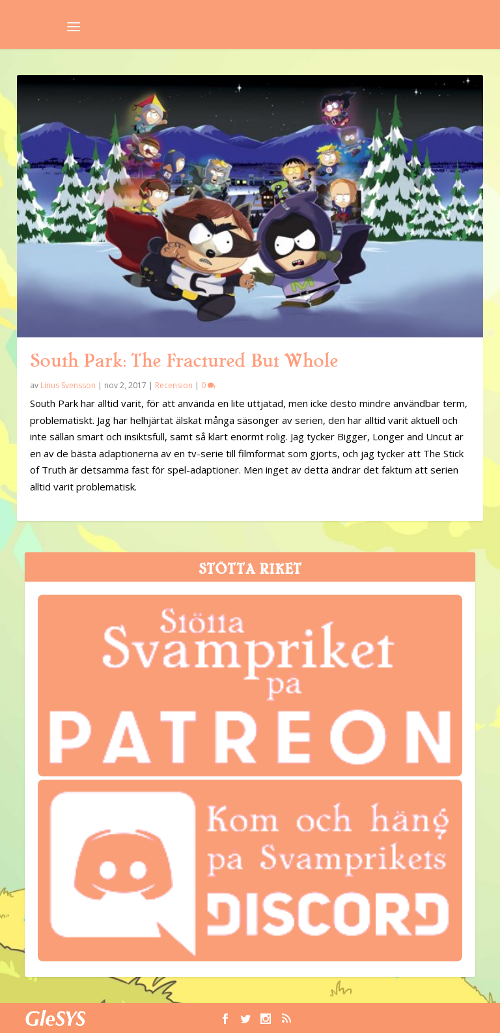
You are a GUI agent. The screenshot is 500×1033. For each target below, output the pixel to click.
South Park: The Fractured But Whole (184, 361)
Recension (174, 385)
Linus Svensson (68, 385)
